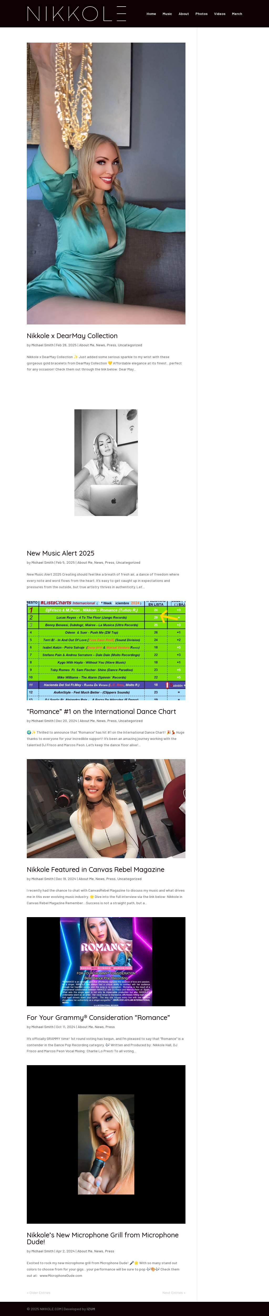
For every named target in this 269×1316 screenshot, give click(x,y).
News (100, 345)
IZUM (91, 1309)
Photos (201, 14)
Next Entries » (174, 1292)
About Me (86, 345)
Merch (237, 14)
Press (111, 345)
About (184, 14)
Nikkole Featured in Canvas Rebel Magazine (95, 869)
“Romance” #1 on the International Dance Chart (101, 711)
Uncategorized (130, 345)
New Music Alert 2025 (61, 553)
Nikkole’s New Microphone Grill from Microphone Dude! (103, 1238)
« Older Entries (38, 1292)
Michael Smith (43, 345)
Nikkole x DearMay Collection (72, 335)
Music (167, 14)
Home (151, 14)
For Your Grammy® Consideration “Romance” (98, 1017)
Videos (219, 14)
